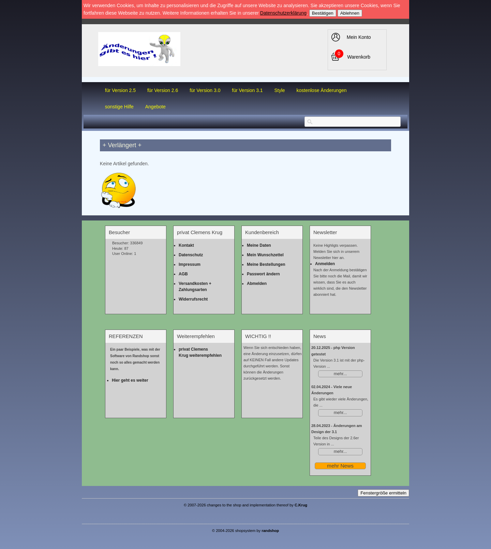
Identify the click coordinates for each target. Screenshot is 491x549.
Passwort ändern (263, 274)
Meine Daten (259, 245)
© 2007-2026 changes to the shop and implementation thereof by (246, 505)
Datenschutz (191, 255)
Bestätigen (322, 13)
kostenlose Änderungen (322, 90)
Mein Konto (359, 37)
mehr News (340, 466)
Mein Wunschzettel (265, 255)
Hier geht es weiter (130, 380)
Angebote (155, 106)
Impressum (189, 264)
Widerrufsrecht (193, 299)
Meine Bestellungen (266, 264)
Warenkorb (358, 57)
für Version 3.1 (247, 90)
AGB (183, 274)
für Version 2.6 (162, 90)
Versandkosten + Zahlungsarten (195, 286)
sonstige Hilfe (119, 106)
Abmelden (257, 283)
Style (279, 90)
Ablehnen (349, 13)
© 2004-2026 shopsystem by (245, 530)
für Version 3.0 (205, 90)
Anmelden (325, 263)
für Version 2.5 (120, 90)
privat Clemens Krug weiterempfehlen (200, 352)
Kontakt (186, 245)
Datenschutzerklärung (283, 13)
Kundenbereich (262, 232)
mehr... (340, 373)
